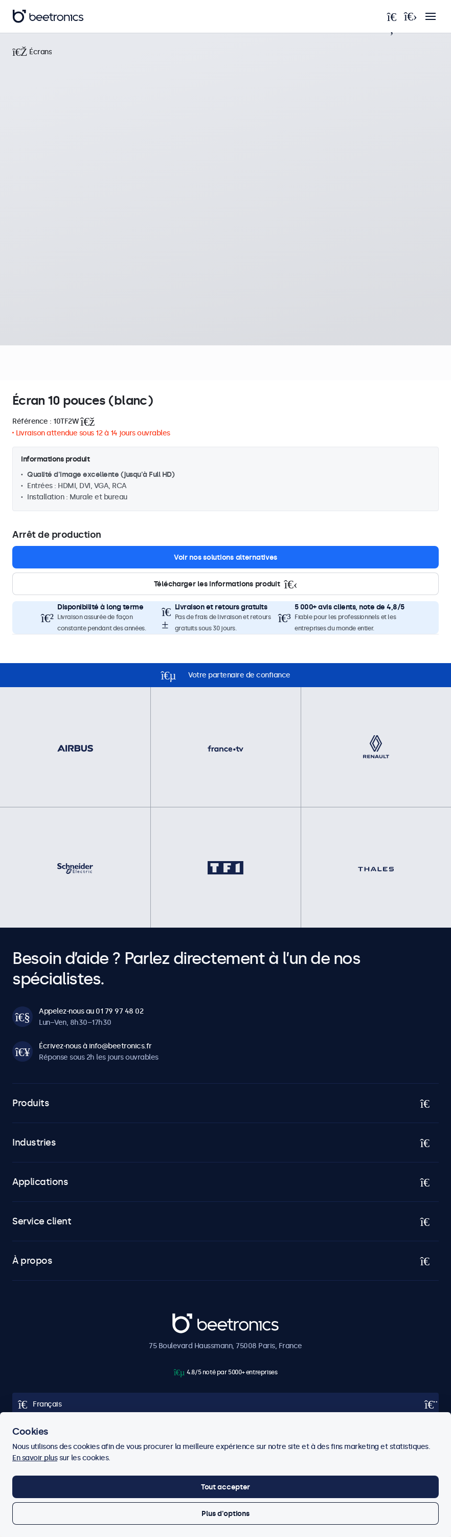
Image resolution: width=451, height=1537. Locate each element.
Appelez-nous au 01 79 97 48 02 (91, 1011)
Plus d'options (225, 1513)
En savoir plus (34, 1457)
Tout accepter (225, 1486)
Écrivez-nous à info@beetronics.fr (95, 1045)
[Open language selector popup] (225, 1404)
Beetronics (190, 1319)
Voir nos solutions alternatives (225, 557)
